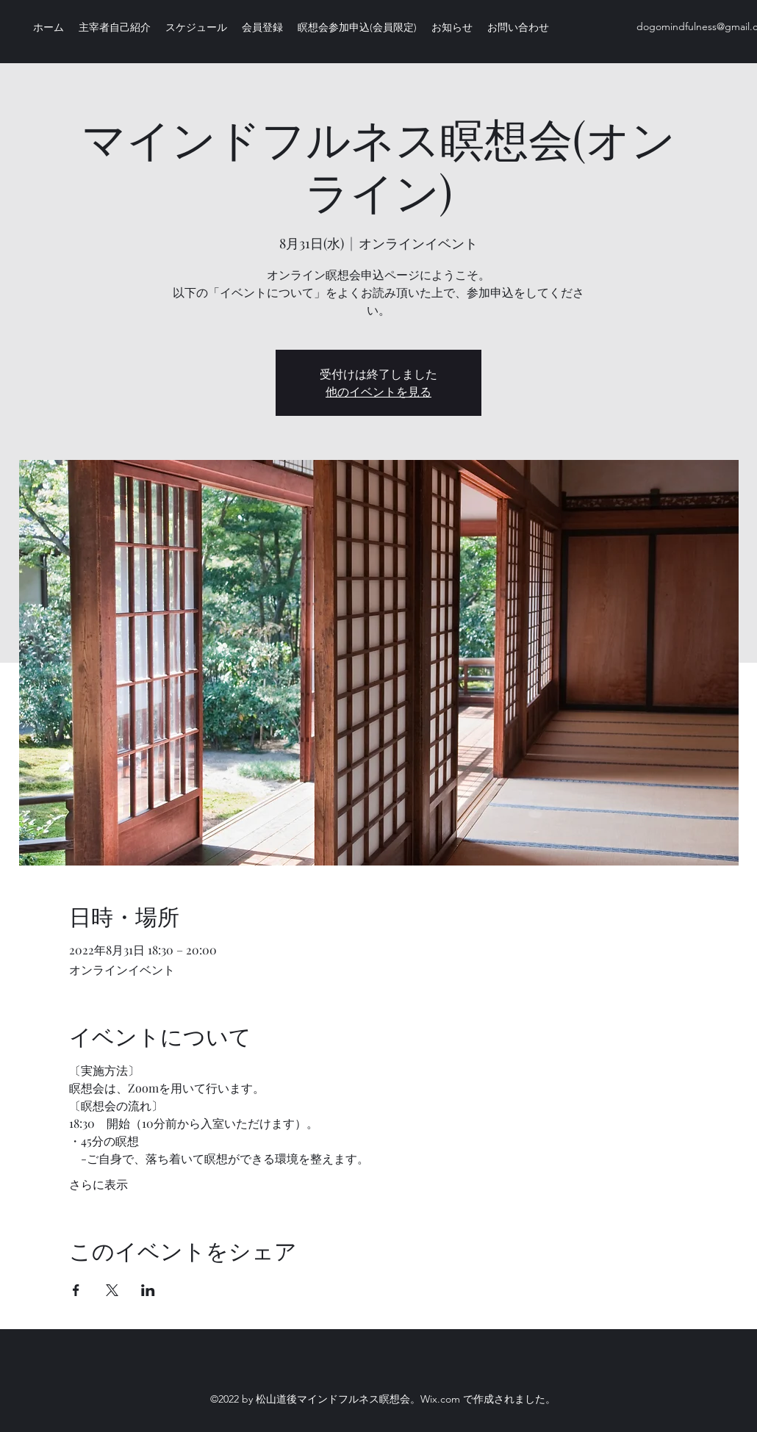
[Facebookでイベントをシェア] (76, 1290)
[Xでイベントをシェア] (112, 1290)
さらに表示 (98, 1184)
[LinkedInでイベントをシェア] (148, 1290)
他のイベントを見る (378, 391)
